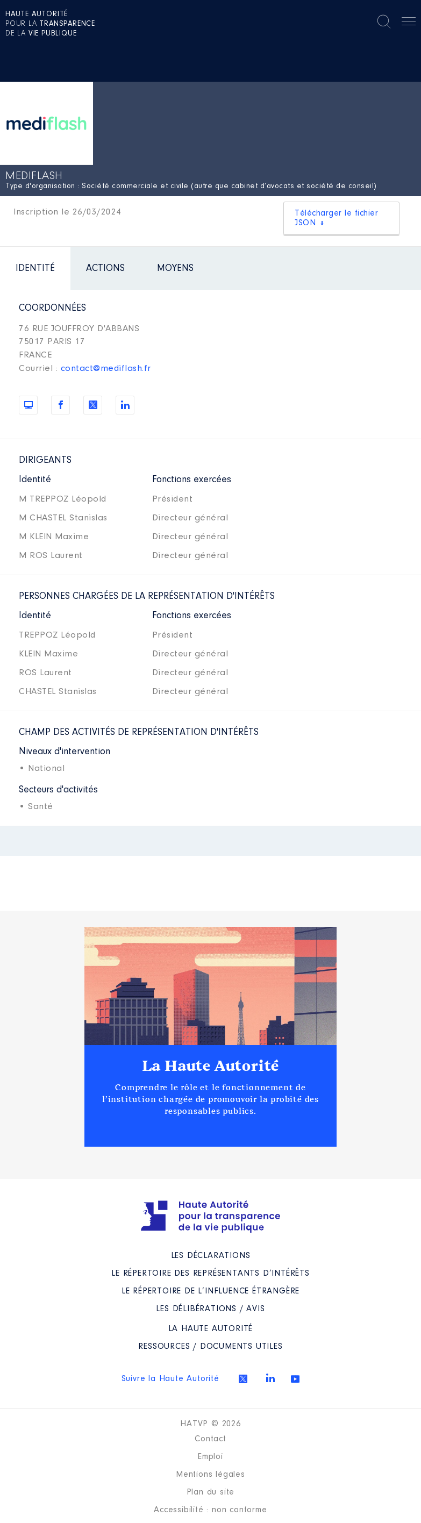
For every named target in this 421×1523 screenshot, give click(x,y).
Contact (210, 1439)
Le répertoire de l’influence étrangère (210, 1291)
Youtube (295, 1379)
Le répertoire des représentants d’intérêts (210, 1273)
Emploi (210, 1457)
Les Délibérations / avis (210, 1309)
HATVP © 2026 (210, 1424)
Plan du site (211, 1492)
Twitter (243, 1379)
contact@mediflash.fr (106, 368)
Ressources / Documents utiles (210, 1346)
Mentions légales (210, 1474)
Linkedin (270, 1378)
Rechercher (384, 21)
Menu (409, 23)
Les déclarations (211, 1256)
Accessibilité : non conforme (210, 1510)
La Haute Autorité (211, 1066)
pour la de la (50, 24)
